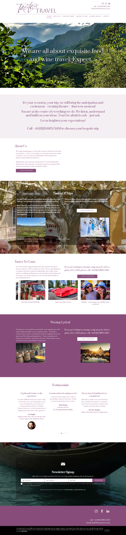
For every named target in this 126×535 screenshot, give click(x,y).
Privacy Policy (69, 489)
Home (49, 16)
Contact (106, 16)
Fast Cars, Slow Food (63, 302)
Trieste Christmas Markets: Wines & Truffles (63, 366)
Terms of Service (79, 489)
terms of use (38, 484)
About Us (56, 16)
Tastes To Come (82, 16)
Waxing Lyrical (95, 16)
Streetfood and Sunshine (30, 302)
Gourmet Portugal (63, 239)
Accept (107, 530)
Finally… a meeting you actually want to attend (95, 303)
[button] (2, 55)
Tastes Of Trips (68, 16)
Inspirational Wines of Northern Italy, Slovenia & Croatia (31, 240)
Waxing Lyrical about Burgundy (30, 365)
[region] (63, 55)
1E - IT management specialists (63, 409)
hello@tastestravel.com (102, 9)
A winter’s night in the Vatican (95, 365)
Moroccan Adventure (95, 239)
